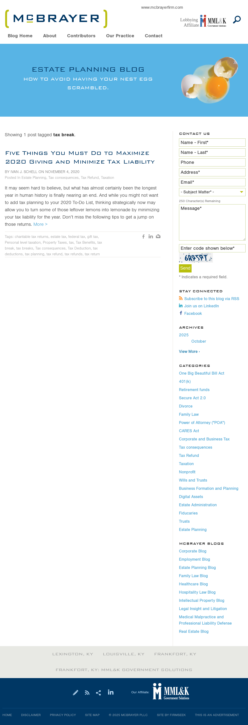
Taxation (186, 463)
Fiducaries (188, 513)
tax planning (34, 254)
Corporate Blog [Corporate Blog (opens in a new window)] (192, 551)
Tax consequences (195, 447)
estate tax (58, 236)
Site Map (92, 715)
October (198, 341)
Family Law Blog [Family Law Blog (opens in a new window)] (193, 576)
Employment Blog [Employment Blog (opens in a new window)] (194, 559)
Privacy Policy (63, 715)
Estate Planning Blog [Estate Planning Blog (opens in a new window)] (197, 567)
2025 (184, 335)
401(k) (185, 381)
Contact (154, 36)
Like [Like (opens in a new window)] (143, 237)
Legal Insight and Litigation (203, 608)
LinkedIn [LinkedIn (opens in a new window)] (150, 237)
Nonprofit (187, 472)
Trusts (184, 521)
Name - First (195, 142)
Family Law (189, 414)
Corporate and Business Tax (204, 439)
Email (187, 182)
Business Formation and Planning (208, 488)
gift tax (92, 236)
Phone (187, 162)
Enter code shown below (208, 248)
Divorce (186, 406)
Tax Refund (189, 455)
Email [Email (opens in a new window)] (158, 237)
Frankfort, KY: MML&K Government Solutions (124, 670)
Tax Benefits (85, 242)
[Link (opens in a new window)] (205, 21)
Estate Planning (193, 529)
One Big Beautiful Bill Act (201, 373)
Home (7, 715)
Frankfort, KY (175, 654)
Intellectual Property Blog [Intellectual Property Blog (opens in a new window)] (201, 600)
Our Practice (120, 36)
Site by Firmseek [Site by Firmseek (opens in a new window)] (171, 715)
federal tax (76, 236)
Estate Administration (198, 505)
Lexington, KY (72, 654)
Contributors (81, 36)
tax (71, 242)
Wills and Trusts (193, 480)
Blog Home (20, 36)
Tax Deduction (79, 248)
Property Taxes (55, 242)
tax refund (54, 254)
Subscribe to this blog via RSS (209, 298)
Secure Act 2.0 (192, 398)
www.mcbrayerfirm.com (162, 7)
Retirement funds (194, 389)
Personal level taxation (23, 242)
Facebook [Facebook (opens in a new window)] (190, 313)
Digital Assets (191, 496)
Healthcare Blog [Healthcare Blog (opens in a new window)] (193, 584)
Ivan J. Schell (24, 172)
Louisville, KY (123, 654)
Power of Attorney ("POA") (202, 422)
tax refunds (74, 254)
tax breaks (24, 248)
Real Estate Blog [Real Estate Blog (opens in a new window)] (194, 631)
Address (190, 172)
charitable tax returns (31, 236)
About (49, 36)
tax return (92, 254)
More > (40, 224)
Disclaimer (31, 715)
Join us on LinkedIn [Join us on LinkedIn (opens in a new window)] (199, 306)
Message (191, 208)
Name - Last (194, 152)
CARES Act (189, 431)
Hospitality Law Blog (197, 592)
